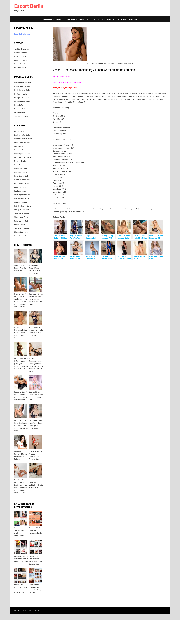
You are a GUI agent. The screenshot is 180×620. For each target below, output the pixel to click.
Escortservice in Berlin (22, 157)
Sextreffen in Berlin (21, 228)
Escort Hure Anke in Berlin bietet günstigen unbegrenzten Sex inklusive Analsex (21, 363)
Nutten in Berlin (20, 109)
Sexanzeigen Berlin (21, 213)
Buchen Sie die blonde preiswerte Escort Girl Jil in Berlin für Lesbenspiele (36, 332)
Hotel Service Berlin (21, 184)
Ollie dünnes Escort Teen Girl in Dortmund (21, 268)
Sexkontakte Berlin (51, 19)
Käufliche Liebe (20, 187)
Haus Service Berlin (21, 176)
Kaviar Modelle (20, 64)
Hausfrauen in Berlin (22, 86)
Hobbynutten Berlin (21, 98)
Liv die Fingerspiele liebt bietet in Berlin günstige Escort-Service (20, 332)
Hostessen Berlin (20, 94)
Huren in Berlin (19, 105)
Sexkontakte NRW (102, 19)
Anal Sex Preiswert (21, 49)
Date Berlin (18, 146)
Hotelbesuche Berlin (22, 180)
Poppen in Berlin (20, 202)
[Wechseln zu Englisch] (134, 19)
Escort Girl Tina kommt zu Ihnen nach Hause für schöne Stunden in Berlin (21, 425)
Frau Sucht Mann (20, 169)
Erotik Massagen (20, 56)
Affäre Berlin (19, 131)
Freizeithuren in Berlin (22, 83)
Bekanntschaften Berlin (23, 139)
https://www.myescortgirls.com (65, 88)
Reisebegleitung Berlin (22, 206)
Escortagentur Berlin (22, 154)
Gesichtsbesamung (21, 60)
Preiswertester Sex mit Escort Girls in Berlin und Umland (21, 559)
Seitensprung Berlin (21, 221)
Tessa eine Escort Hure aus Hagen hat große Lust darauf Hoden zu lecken (36, 299)
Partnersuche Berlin (21, 199)
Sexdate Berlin (19, 225)
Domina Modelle (20, 53)
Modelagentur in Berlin (22, 195)
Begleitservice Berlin (22, 142)
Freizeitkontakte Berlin (22, 165)
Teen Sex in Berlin (21, 116)
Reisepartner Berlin (21, 210)
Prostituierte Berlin (21, 113)
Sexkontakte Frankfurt (76, 19)
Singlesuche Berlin (21, 217)
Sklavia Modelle (20, 68)
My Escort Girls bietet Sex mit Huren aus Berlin (35, 530)
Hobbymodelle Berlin (22, 101)
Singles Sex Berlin (21, 232)
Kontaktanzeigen (20, 191)
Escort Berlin (28, 6)
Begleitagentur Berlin (22, 135)
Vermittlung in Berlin (22, 236)
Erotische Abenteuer (22, 150)
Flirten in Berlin (20, 161)
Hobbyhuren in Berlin (22, 90)
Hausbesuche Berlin (22, 172)
